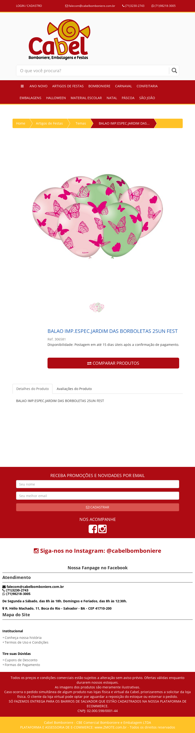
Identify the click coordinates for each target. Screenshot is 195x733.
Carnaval (123, 86)
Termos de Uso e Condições (26, 642)
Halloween (56, 98)
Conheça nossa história (23, 637)
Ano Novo (39, 86)
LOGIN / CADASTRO (29, 6)
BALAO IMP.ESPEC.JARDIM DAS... (124, 123)
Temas (81, 123)
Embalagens (30, 98)
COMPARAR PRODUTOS (113, 363)
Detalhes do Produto (32, 388)
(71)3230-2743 (133, 6)
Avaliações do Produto (74, 388)
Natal (112, 98)
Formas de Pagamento (22, 664)
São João (147, 98)
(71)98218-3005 (164, 6)
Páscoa (128, 98)
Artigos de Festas (68, 86)
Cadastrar (97, 507)
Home (20, 123)
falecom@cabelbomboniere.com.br (90, 6)
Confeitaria (147, 86)
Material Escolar (86, 98)
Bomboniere (99, 86)
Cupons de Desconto (21, 660)
